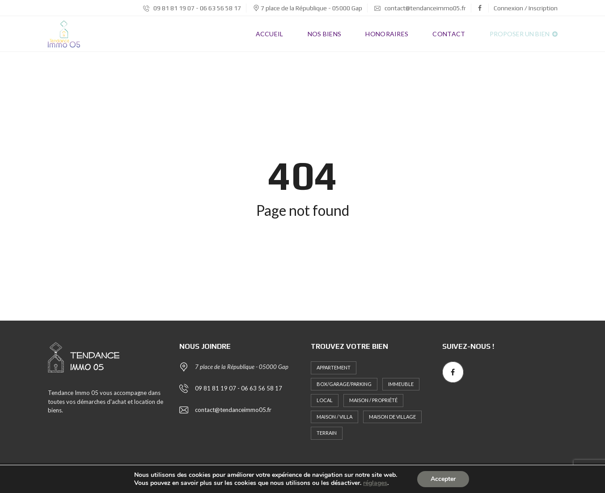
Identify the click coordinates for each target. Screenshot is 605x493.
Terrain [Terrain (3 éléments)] (327, 433)
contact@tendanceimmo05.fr (420, 8)
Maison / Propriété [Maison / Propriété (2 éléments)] (373, 400)
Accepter (443, 479)
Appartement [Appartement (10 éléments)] (334, 367)
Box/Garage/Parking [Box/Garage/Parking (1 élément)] (344, 384)
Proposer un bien (524, 34)
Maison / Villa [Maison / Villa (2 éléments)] (334, 417)
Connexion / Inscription (526, 8)
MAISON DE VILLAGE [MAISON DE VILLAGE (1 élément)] (392, 417)
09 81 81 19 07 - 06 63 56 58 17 (192, 8)
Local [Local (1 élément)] (325, 400)
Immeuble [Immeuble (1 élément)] (401, 384)
